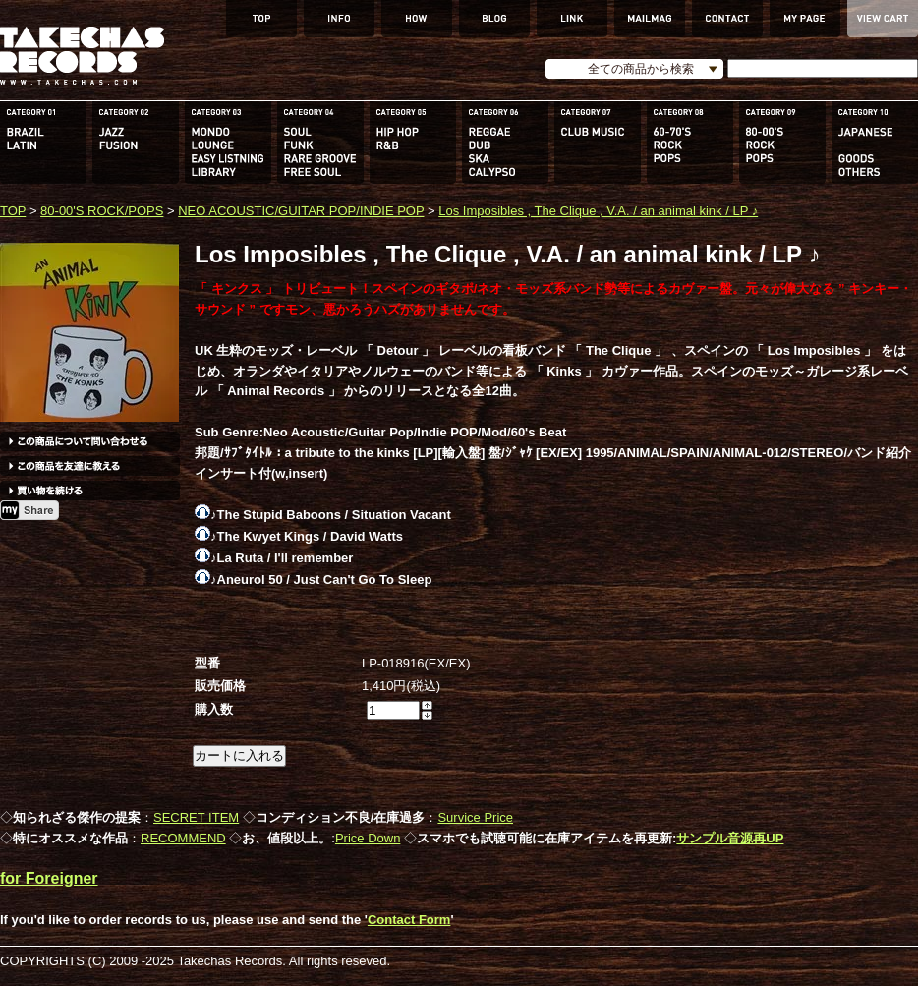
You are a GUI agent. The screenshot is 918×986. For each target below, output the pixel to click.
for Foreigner (49, 878)
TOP (13, 210)
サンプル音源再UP (729, 838)
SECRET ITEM (196, 817)
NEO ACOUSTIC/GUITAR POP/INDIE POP (301, 210)
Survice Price (475, 817)
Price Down (367, 838)
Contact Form (409, 919)
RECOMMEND (183, 838)
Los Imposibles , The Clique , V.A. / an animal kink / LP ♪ (598, 210)
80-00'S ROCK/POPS (101, 210)
